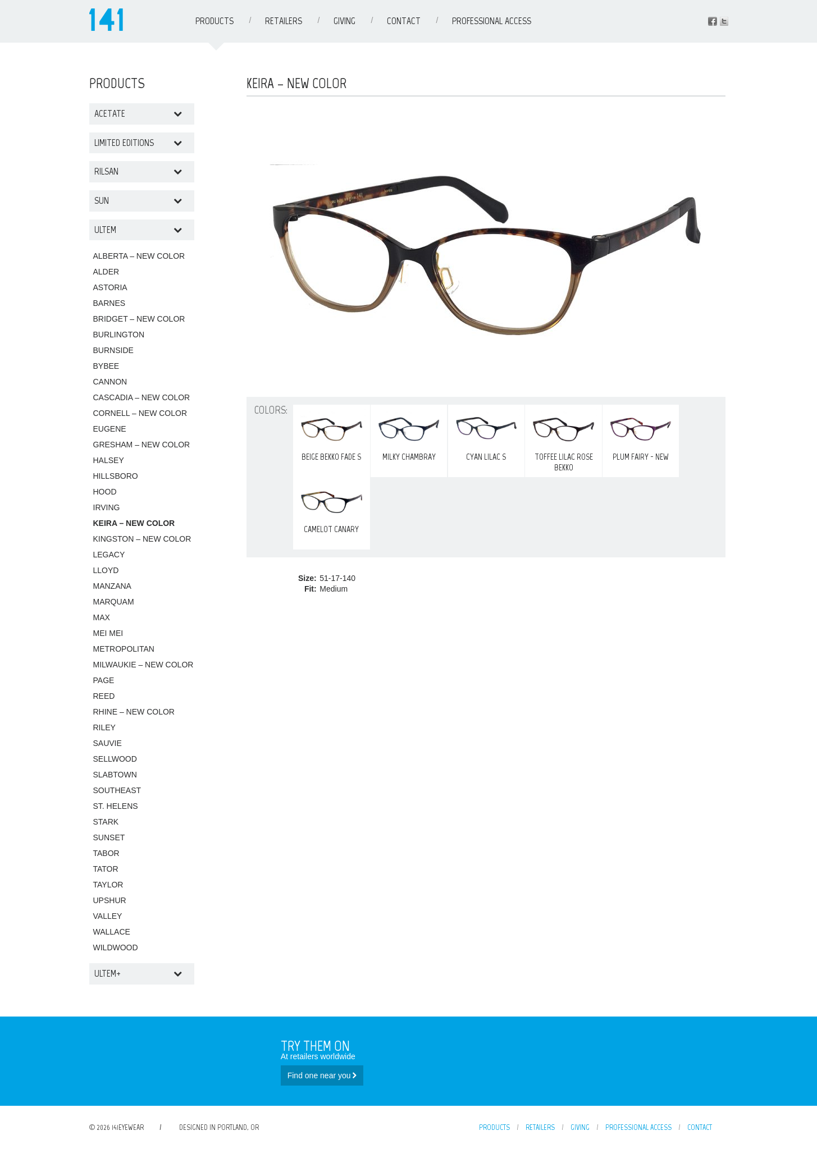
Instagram (723, 21)
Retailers (283, 21)
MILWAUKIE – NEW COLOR (143, 664)
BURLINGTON (119, 334)
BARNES (109, 303)
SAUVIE (107, 743)
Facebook (712, 21)
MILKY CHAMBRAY (408, 435)
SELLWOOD (115, 758)
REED (104, 696)
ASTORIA (110, 287)
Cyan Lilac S (486, 435)
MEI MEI (108, 633)
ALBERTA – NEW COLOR (139, 255)
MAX (101, 617)
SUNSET (109, 837)
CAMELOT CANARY (331, 508)
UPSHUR (109, 900)
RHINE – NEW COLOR (134, 711)
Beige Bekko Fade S (331, 435)
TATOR (105, 868)
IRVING (106, 507)
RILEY (104, 727)
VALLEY (107, 916)
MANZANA (112, 586)
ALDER (106, 271)
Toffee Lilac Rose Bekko (563, 441)
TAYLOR (108, 884)
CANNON (110, 381)
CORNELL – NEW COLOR (140, 413)
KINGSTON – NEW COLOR (142, 538)
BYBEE (106, 365)
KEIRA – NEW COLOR (134, 523)
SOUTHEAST (117, 790)
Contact (404, 21)
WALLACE (111, 931)
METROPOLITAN (123, 648)
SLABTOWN (115, 774)
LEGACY (109, 554)
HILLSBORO (115, 475)
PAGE (104, 680)
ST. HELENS (115, 806)
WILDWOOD (115, 947)
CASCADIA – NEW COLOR (141, 397)
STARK (106, 821)
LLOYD (106, 570)
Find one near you (322, 1075)
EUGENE (109, 428)
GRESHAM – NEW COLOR (141, 444)
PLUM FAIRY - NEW (640, 435)
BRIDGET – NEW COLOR (139, 318)
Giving (344, 21)
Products (214, 21)
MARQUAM (113, 601)
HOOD (105, 491)
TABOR (106, 853)
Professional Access (491, 21)
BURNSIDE (113, 350)
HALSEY (108, 460)
